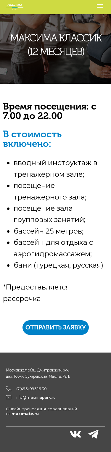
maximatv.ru (25, 413)
